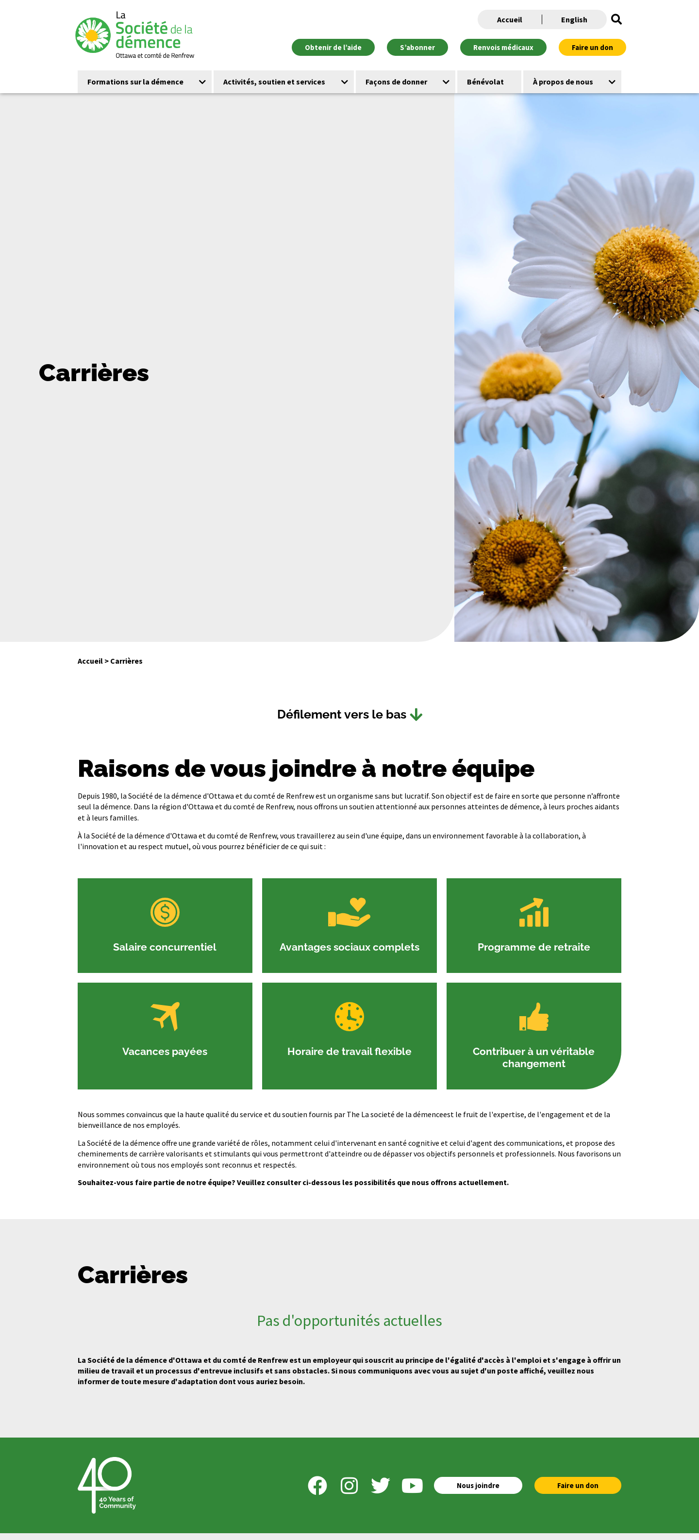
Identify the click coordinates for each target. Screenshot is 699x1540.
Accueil (509, 19)
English (574, 19)
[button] (616, 19)
